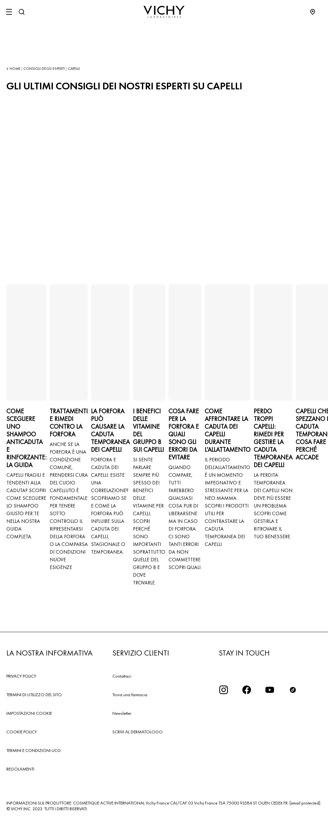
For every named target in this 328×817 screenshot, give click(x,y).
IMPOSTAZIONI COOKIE (29, 713)
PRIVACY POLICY (21, 676)
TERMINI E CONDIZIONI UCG (33, 750)
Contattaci (121, 676)
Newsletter (121, 713)
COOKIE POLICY (21, 732)
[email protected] (305, 803)
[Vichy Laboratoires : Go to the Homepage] (164, 12)
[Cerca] (21, 11)
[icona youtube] (270, 690)
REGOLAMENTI (20, 769)
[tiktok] (293, 690)
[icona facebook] (246, 690)
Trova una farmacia (129, 694)
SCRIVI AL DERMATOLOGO (137, 732)
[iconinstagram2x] (223, 690)
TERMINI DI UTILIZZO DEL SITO (34, 694)
